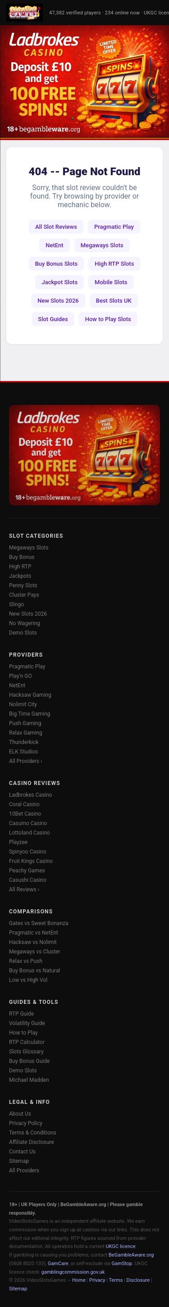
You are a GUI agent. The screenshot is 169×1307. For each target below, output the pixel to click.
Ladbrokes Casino (30, 795)
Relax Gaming (25, 733)
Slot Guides (53, 319)
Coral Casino (24, 804)
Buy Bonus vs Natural (34, 970)
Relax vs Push (25, 961)
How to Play (23, 1033)
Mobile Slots (111, 282)
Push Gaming (25, 723)
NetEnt (54, 245)
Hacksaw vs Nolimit (33, 942)
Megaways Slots (102, 245)
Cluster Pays (24, 595)
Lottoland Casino (29, 833)
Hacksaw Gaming (30, 695)
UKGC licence (121, 1246)
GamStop (122, 1263)
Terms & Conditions (32, 1133)
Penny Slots (23, 585)
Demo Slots (23, 633)
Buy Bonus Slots (56, 263)
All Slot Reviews (56, 226)
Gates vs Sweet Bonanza (39, 923)
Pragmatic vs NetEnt (33, 933)
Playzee (18, 842)
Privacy (97, 1280)
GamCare (58, 1263)
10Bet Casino (25, 814)
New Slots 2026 (57, 300)
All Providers (24, 1170)
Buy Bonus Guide (29, 1061)
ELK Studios (23, 752)
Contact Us (22, 1151)
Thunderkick (24, 742)
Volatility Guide (27, 1023)
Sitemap (19, 1161)
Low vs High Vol (28, 980)
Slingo (16, 604)
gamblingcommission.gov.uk (73, 1272)
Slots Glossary (26, 1051)
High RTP (20, 566)
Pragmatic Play (114, 226)
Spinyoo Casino (27, 852)
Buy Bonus (22, 557)
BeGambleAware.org (131, 1255)
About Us (20, 1114)
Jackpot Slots (59, 282)
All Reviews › (24, 889)
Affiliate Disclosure (31, 1142)
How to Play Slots (108, 319)
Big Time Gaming (29, 714)
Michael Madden (29, 1080)
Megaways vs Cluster (34, 951)
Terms (116, 1280)
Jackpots (20, 576)
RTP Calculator (27, 1042)
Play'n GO (20, 676)
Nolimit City (23, 704)
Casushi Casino (27, 880)
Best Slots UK (114, 300)
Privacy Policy (25, 1123)
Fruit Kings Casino (31, 861)
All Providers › (25, 761)
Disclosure (138, 1280)
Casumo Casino (28, 823)
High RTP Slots (114, 263)
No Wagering (24, 623)
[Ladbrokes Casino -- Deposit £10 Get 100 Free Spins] (84, 81)
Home (79, 1280)
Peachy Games (27, 870)
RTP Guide (21, 1014)
